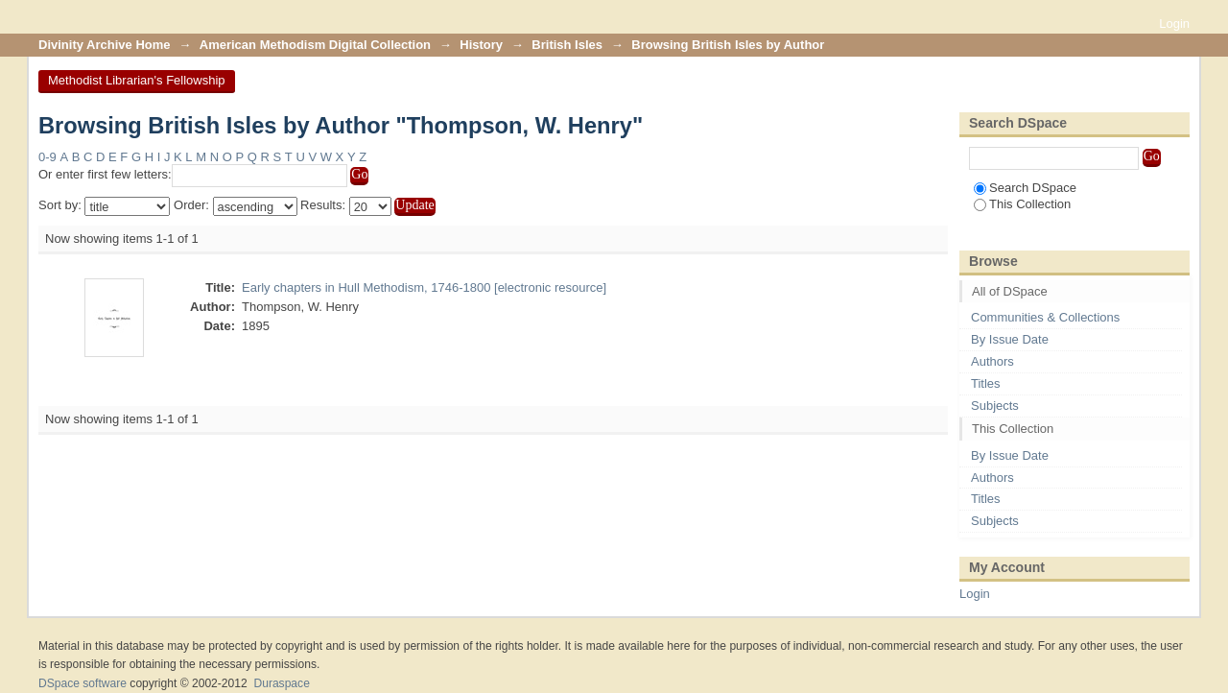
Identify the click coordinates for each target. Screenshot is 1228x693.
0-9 (47, 157)
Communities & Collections (1045, 317)
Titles (986, 383)
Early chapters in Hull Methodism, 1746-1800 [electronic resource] (424, 287)
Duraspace (281, 683)
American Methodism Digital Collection (315, 44)
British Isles (566, 44)
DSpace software (82, 683)
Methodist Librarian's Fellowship (136, 80)
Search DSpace (1025, 187)
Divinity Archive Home (104, 44)
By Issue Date (1010, 339)
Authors (992, 361)
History (481, 44)
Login (1174, 23)
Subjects (995, 405)
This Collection (1022, 204)
